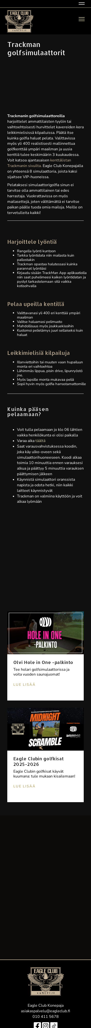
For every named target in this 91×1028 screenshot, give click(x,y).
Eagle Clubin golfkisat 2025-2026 (38, 761)
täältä (40, 440)
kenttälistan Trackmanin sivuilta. (39, 163)
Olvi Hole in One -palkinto (43, 662)
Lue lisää (24, 684)
